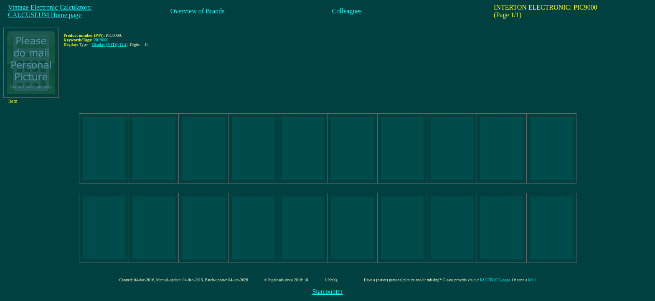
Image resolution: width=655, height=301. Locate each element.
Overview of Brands (197, 11)
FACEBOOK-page (495, 280)
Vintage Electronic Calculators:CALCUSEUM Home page (50, 11)
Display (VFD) (104, 44)
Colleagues (347, 11)
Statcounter (327, 291)
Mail (532, 280)
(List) (122, 44)
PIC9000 (101, 40)
